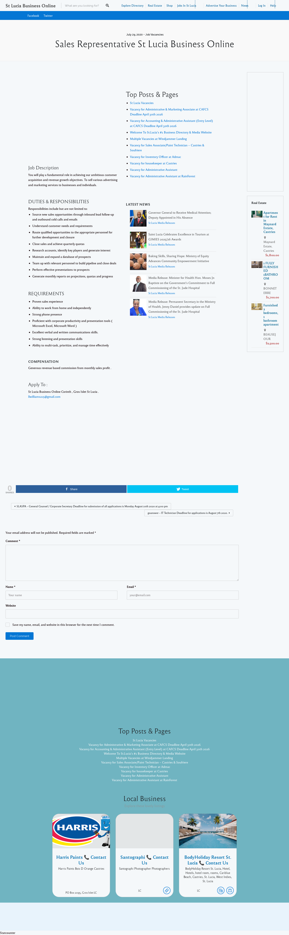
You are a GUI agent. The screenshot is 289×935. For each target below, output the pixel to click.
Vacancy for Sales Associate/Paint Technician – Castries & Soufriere (144, 762)
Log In (262, 5)
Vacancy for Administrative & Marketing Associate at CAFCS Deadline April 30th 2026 (144, 745)
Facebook (33, 15)
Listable (156, 919)
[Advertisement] (73, 130)
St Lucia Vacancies (142, 103)
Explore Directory (132, 5)
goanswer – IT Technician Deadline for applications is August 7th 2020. (188, 512)
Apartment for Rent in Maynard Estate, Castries (270, 222)
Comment (13, 541)
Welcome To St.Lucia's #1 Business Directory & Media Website (171, 132)
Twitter (48, 15)
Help (273, 5)
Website (11, 605)
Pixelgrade (171, 919)
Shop (169, 5)
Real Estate (155, 5)
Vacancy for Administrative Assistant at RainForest (162, 176)
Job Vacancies (154, 34)
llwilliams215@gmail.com (44, 396)
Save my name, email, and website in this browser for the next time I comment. (63, 625)
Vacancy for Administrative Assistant (153, 170)
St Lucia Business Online (31, 5)
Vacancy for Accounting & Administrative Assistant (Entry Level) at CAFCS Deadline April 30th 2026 (144, 749)
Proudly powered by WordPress (129, 919)
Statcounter (7, 933)
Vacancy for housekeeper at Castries (153, 163)
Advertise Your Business (221, 5)
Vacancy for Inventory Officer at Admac (155, 157)
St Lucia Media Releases (161, 222)
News (244, 5)
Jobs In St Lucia (186, 5)
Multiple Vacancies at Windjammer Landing (158, 139)
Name (10, 587)
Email (131, 587)
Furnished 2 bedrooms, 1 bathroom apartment (271, 314)
